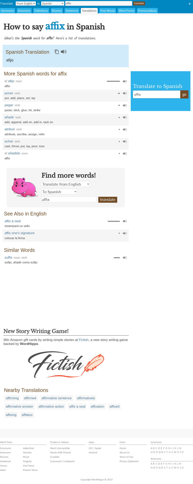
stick (16, 110)
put (7, 98)
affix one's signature (19, 233)
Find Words (107, 10)
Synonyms (7, 10)
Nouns (3, 465)
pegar (9, 105)
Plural (26, 456)
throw (15, 146)
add (12, 98)
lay (33, 98)
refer (42, 134)
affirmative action (51, 406)
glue (24, 110)
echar (9, 141)
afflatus (27, 415)
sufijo (8, 262)
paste (8, 110)
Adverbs (27, 452)
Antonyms (24, 10)
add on (27, 122)
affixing (11, 415)
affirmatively (86, 398)
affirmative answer (19, 406)
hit (30, 110)
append (16, 122)
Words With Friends (60, 452)
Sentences (72, 10)
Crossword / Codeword (62, 461)
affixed (114, 406)
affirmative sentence (56, 398)
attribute (10, 134)
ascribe (22, 134)
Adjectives (28, 448)
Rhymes (57, 10)
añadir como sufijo (25, 262)
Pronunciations (147, 10)
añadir (9, 117)
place (20, 98)
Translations (89, 10)
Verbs (3, 469)
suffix (8, 257)
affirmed (30, 398)
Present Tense (30, 469)
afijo (10, 60)
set (28, 98)
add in (38, 122)
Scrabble (54, 456)
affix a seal (13, 221)
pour (34, 146)
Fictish (84, 340)
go (184, 94)
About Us (125, 452)
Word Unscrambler (60, 448)
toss (42, 146)
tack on (48, 122)
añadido (14, 153)
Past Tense (28, 465)
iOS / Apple (95, 448)
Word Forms (126, 10)
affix (98, 3)
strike (36, 110)
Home (123, 448)
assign (32, 134)
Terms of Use (126, 456)
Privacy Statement (129, 461)
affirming (12, 398)
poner (9, 93)
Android (93, 452)
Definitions (41, 10)
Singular (27, 461)
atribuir (10, 129)
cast (7, 146)
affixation (97, 406)
